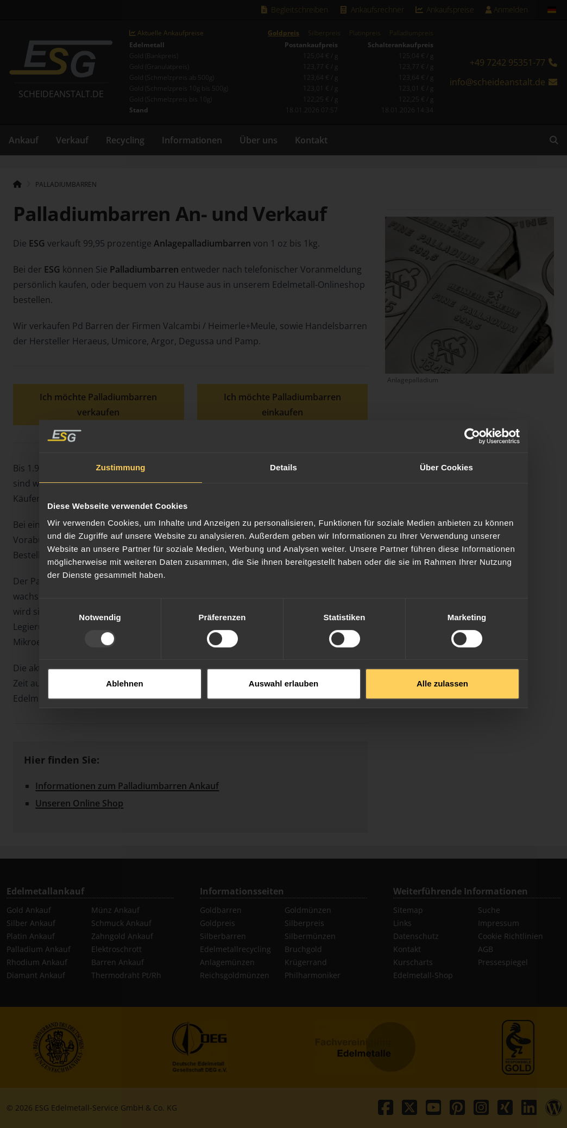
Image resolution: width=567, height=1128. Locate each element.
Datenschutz (416, 936)
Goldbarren (221, 910)
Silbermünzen (310, 936)
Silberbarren (223, 936)
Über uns (259, 140)
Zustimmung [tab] (121, 439)
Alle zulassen (442, 655)
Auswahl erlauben (283, 655)
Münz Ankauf (115, 910)
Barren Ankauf (117, 962)
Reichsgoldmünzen (234, 975)
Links (402, 923)
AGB (485, 949)
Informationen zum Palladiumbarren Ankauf (127, 786)
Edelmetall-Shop (423, 975)
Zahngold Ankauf (122, 936)
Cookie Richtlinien (510, 936)
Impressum (498, 923)
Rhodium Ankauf (37, 962)
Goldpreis (283, 33)
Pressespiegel (503, 962)
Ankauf (24, 140)
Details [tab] (283, 439)
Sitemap (408, 910)
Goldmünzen (308, 910)
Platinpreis (365, 33)
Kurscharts (413, 962)
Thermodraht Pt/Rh (126, 975)
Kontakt (311, 140)
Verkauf (72, 140)
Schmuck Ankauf (121, 923)
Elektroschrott (116, 949)
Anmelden (506, 9)
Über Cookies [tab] (446, 439)
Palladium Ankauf (39, 949)
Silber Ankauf (31, 923)
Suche (489, 910)
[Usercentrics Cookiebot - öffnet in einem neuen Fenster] (472, 408)
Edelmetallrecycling (235, 949)
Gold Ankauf (29, 910)
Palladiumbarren (66, 184)
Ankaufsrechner (371, 9)
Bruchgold (303, 949)
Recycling (125, 140)
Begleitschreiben (294, 9)
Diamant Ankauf (36, 975)
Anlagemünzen (227, 962)
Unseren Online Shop (79, 803)
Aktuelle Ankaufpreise (166, 33)
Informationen (192, 140)
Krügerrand (306, 962)
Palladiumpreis (411, 33)
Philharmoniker (313, 975)
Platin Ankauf (31, 936)
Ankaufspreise (445, 9)
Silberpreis (324, 33)
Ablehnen (124, 655)
